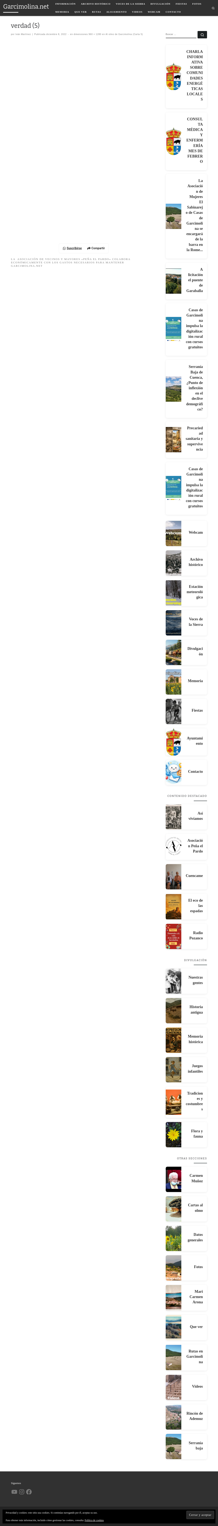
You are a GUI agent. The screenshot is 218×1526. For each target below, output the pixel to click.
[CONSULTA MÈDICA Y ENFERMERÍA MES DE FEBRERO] (174, 141)
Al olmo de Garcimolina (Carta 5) (124, 34)
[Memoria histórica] (174, 1040)
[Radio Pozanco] (174, 936)
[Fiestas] (174, 711)
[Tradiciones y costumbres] (174, 1102)
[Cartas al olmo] (174, 1209)
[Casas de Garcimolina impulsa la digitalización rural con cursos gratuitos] (174, 329)
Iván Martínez (23, 34)
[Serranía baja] (174, 1446)
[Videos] (174, 1387)
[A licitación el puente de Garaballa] (174, 281)
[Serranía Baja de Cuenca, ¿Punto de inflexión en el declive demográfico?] (174, 389)
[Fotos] (174, 1268)
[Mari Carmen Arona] (174, 1297)
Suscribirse (72, 248)
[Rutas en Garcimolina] (174, 1357)
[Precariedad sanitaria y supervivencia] (174, 439)
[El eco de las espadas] (174, 906)
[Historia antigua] (174, 1010)
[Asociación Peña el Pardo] (174, 846)
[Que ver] (174, 1327)
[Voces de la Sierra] (174, 623)
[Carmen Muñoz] (174, 1179)
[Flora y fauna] (174, 1134)
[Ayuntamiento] (174, 742)
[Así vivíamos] (174, 817)
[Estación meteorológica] (174, 593)
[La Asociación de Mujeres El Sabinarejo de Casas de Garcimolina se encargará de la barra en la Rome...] (174, 216)
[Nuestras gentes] (174, 981)
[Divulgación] (174, 652)
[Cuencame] (174, 876)
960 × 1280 (94, 34)
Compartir (96, 248)
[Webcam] (174, 533)
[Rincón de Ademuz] (174, 1417)
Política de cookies (94, 1520)
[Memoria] (174, 682)
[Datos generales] (174, 1238)
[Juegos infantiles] (174, 1069)
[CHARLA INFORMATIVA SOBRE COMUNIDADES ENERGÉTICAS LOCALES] (174, 76)
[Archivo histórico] (174, 563)
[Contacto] (174, 772)
